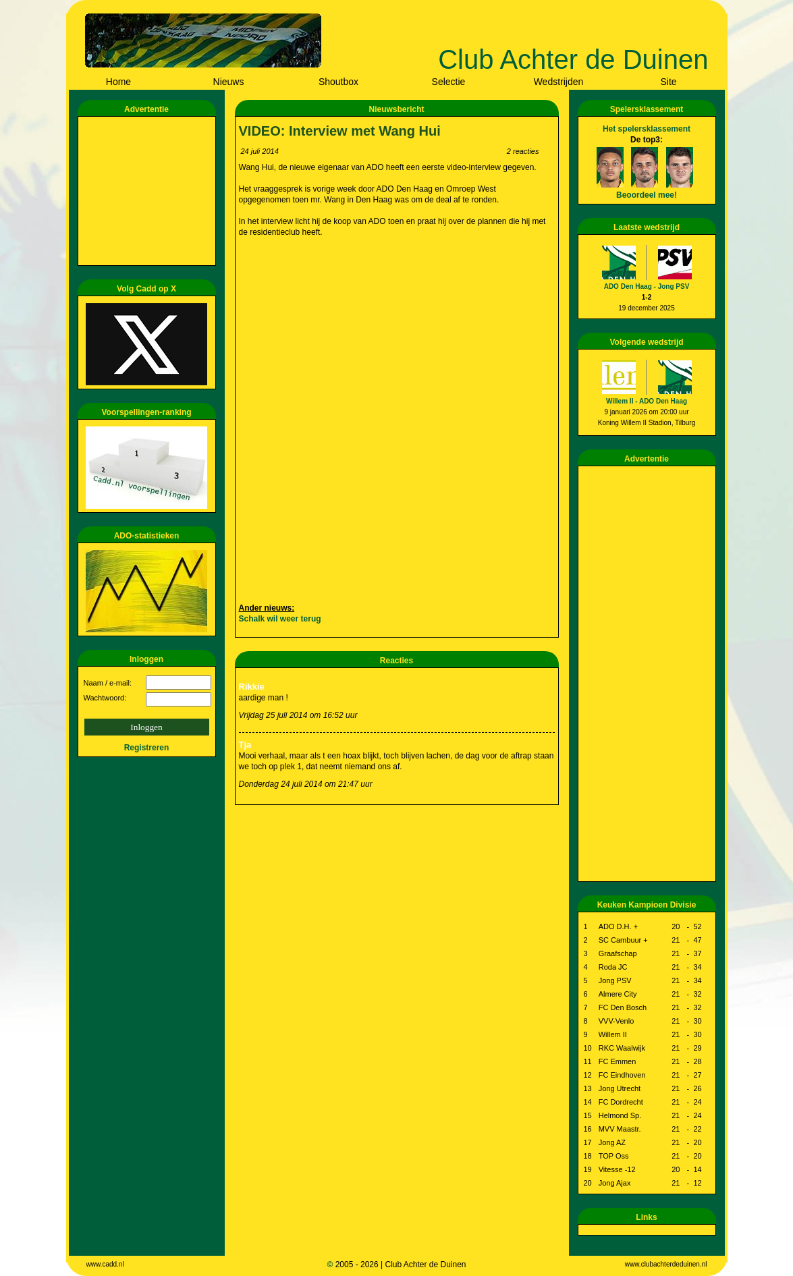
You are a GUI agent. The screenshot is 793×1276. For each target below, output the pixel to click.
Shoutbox (338, 81)
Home (118, 81)
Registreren (146, 747)
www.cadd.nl (105, 1264)
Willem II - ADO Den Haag (646, 401)
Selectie (449, 81)
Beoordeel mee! (646, 195)
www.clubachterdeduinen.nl (666, 1264)
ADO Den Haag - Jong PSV (647, 286)
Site (668, 81)
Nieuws (228, 81)
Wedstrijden (559, 81)
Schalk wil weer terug (280, 618)
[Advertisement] (149, 190)
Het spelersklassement (646, 129)
